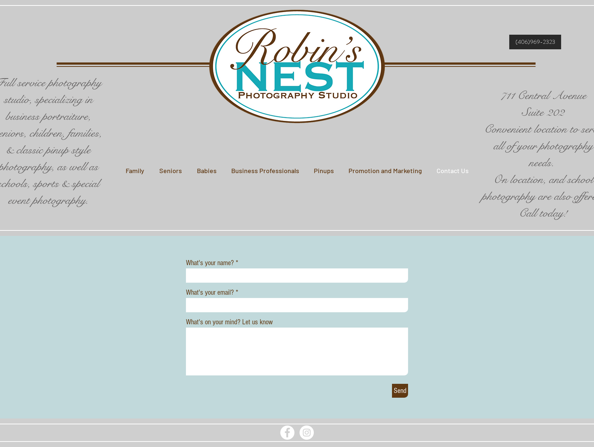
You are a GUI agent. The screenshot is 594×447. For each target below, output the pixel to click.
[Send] (400, 391)
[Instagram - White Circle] (307, 432)
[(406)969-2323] (535, 42)
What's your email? (210, 292)
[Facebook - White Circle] (287, 432)
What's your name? (210, 263)
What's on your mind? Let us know (229, 322)
